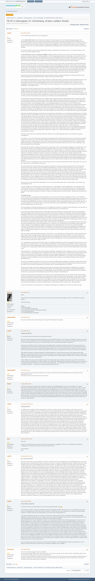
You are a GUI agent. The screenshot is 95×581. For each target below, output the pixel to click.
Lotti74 (9, 33)
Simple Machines (15, 579)
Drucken (86, 28)
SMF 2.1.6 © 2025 (8, 579)
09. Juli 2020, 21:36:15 (25, 317)
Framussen (10, 549)
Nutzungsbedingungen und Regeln (77, 579)
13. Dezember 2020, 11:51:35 (26, 438)
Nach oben (9, 564)
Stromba (9, 292)
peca (8, 439)
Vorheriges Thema (74, 24)
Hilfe (70, 579)
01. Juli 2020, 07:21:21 (25, 292)
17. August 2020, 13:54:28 (26, 383)
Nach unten (9, 28)
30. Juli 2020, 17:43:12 (25, 370)
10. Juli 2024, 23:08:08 (25, 549)
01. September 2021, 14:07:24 (27, 456)
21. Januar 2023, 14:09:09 (26, 501)
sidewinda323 (11, 317)
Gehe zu (68, 570)
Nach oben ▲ (87, 579)
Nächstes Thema (84, 24)
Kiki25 (9, 384)
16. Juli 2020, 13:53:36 (25, 330)
